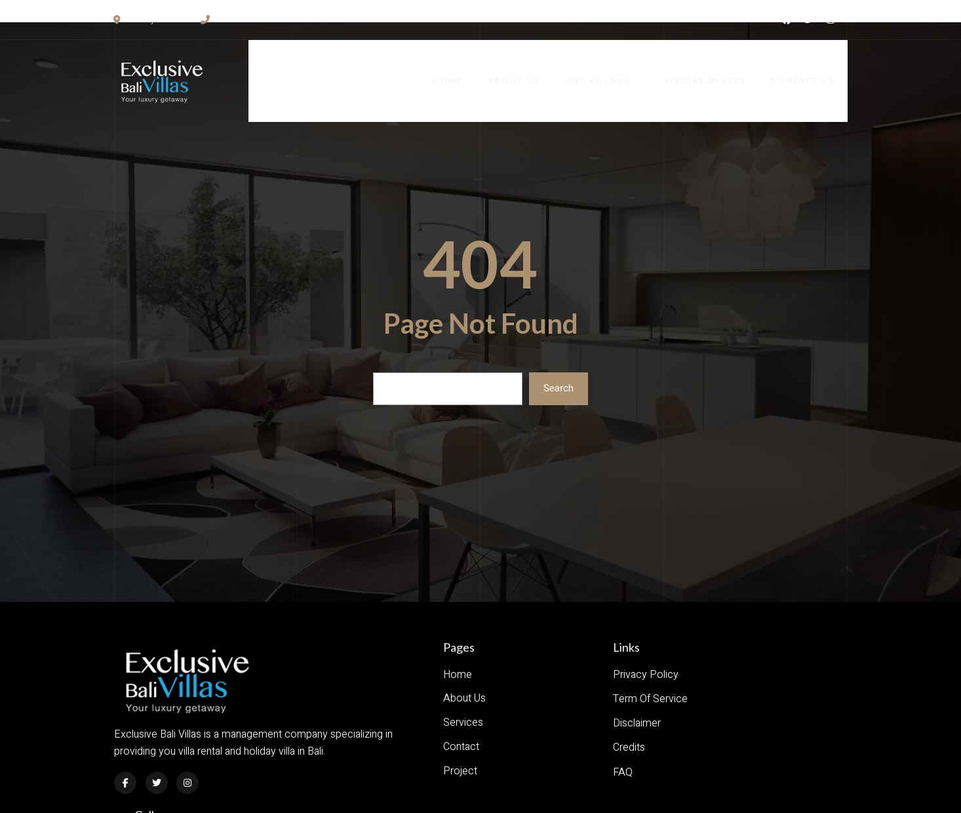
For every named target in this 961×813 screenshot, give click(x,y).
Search (558, 362)
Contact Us (816, 68)
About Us (531, 68)
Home (465, 68)
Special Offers (717, 68)
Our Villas (617, 68)
